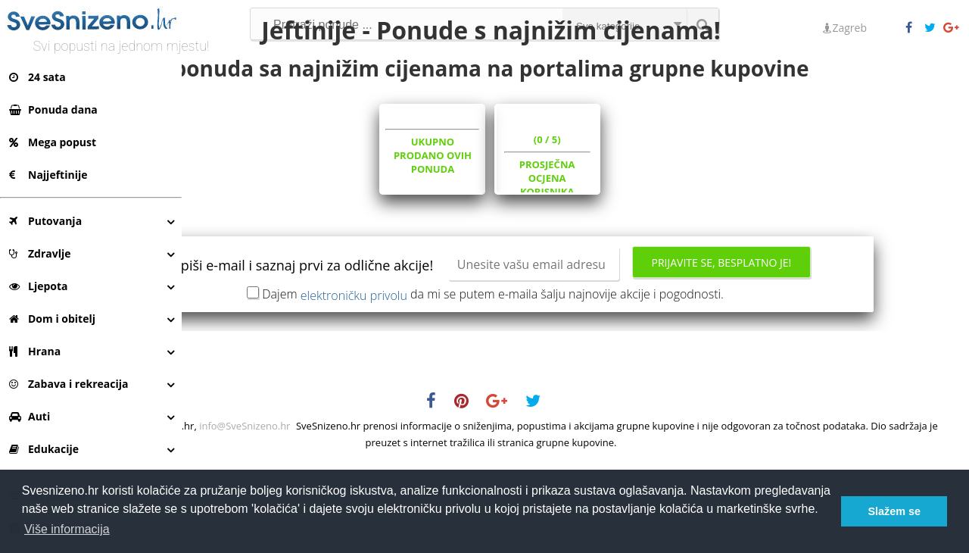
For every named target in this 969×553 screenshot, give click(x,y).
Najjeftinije (48, 174)
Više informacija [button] (67, 529)
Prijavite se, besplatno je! (576, 355)
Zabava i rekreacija (68, 383)
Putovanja (45, 221)
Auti (29, 416)
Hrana (35, 351)
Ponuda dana (53, 109)
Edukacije (44, 449)
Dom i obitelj (52, 318)
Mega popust (52, 142)
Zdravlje (40, 253)
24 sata (37, 77)
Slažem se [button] (894, 511)
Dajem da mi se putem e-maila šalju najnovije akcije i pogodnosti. (578, 381)
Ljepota (38, 286)
